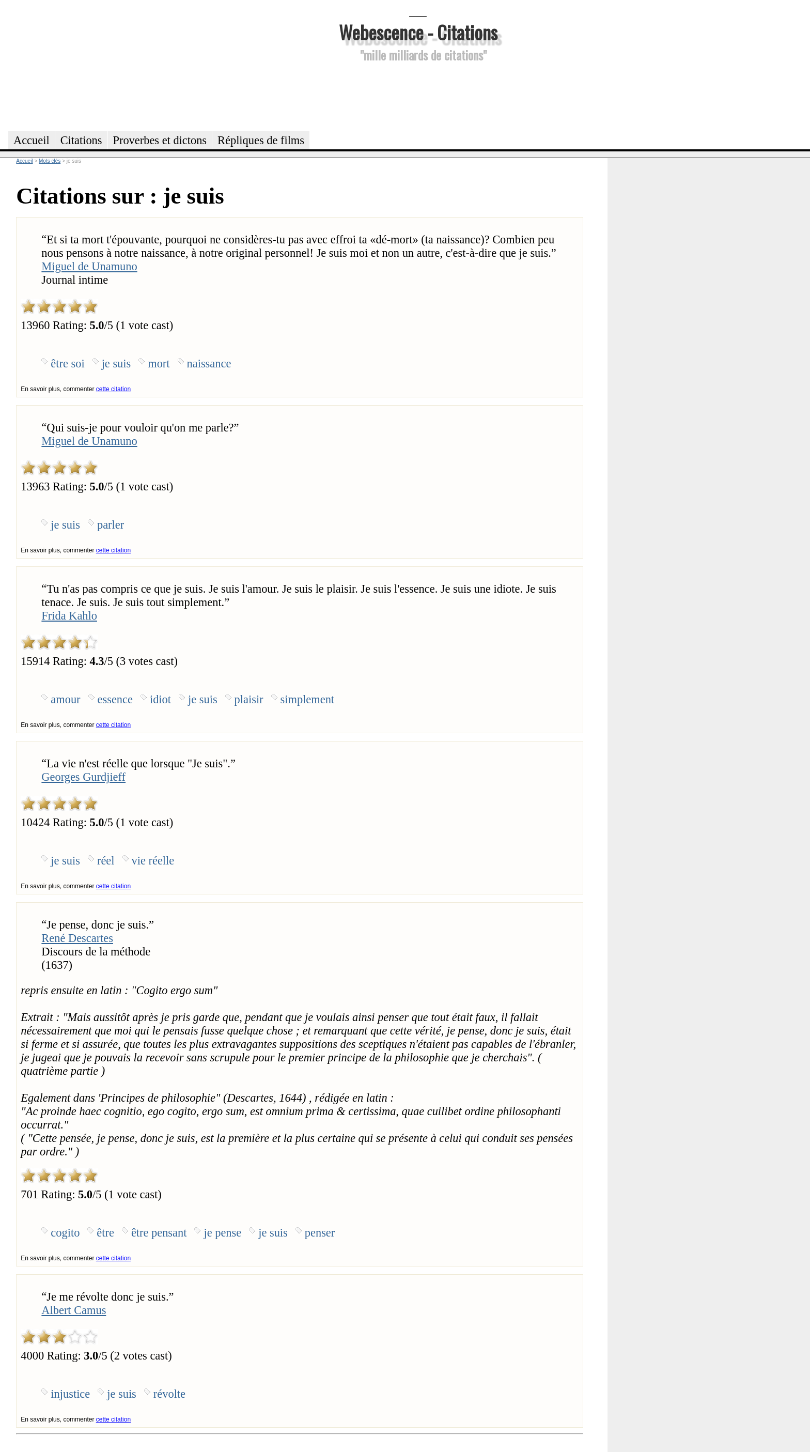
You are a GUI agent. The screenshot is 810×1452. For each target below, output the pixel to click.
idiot (160, 699)
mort (158, 363)
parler (110, 524)
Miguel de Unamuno (89, 266)
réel (106, 860)
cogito (65, 1232)
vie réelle (153, 860)
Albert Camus (73, 1310)
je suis (116, 363)
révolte (169, 1393)
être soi (67, 363)
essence (115, 699)
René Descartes (77, 938)
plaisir (249, 699)
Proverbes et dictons (160, 140)
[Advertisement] (418, 95)
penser (320, 1232)
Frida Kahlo (69, 615)
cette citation (113, 389)
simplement (307, 699)
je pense (222, 1232)
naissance (209, 363)
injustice (70, 1393)
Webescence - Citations (418, 31)
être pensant (159, 1232)
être (105, 1232)
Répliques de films (260, 140)
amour (65, 699)
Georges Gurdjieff (83, 776)
